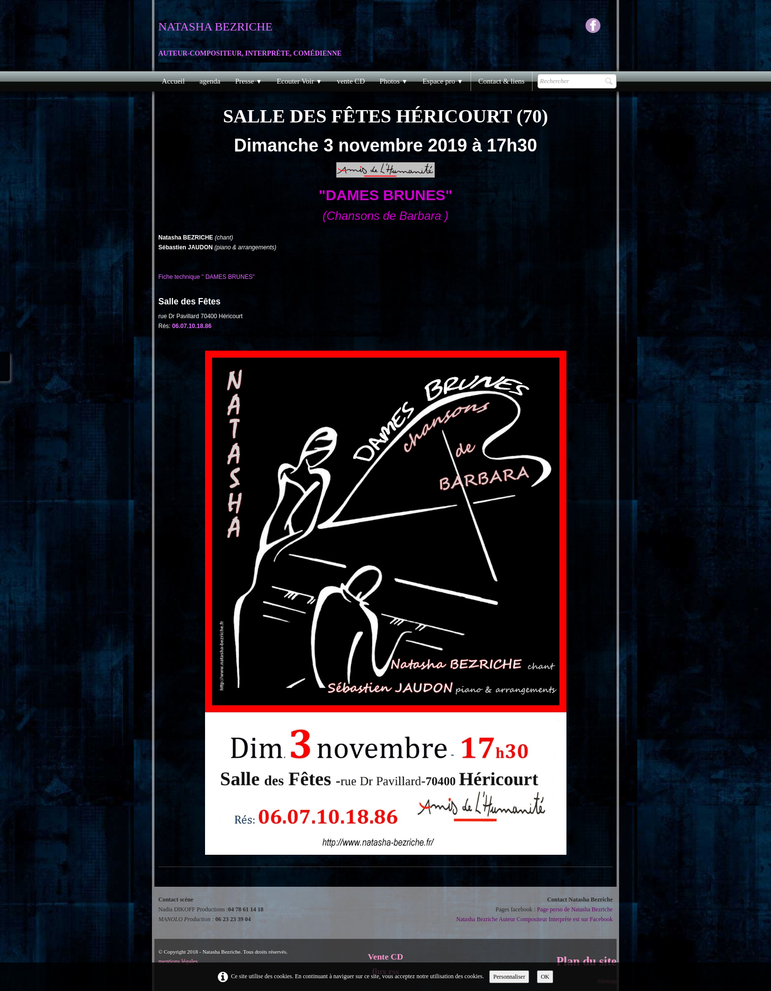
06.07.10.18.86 (192, 326)
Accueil (173, 81)
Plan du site (586, 961)
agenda (210, 81)
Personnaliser (509, 976)
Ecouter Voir (299, 81)
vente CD (351, 81)
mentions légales (178, 961)
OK (545, 976)
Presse (248, 81)
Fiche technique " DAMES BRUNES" (206, 276)
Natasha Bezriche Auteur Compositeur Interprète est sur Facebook (534, 919)
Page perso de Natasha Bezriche (575, 909)
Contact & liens (501, 81)
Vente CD (385, 956)
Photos (394, 81)
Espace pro (442, 81)
